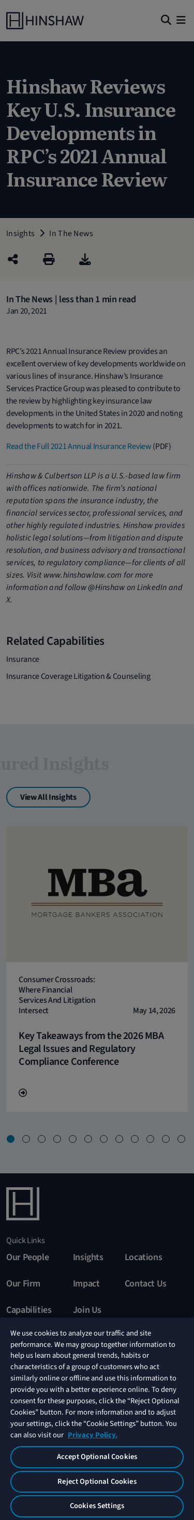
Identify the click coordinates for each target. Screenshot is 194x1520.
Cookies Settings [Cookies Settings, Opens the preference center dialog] (97, 1505)
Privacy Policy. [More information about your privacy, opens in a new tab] (92, 1435)
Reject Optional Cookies (96, 1481)
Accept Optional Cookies (97, 1456)
